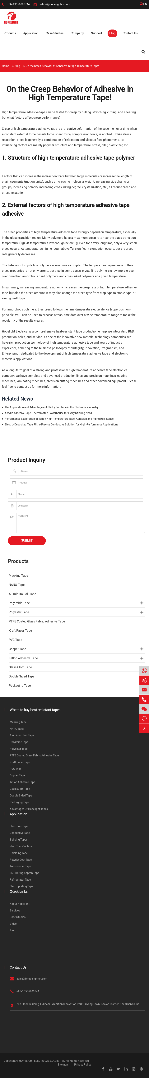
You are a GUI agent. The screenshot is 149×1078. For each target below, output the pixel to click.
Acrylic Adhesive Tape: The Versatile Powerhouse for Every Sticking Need (48, 413)
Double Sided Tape (21, 676)
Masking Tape (18, 575)
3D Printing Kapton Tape (24, 872)
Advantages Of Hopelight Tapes (29, 808)
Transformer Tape (20, 866)
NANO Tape (17, 585)
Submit (27, 540)
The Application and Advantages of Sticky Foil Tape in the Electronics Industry (51, 407)
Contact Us (130, 33)
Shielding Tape (19, 853)
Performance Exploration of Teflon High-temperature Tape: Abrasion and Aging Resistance (59, 418)
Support (96, 33)
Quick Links (19, 891)
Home (5, 65)
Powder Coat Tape (21, 859)
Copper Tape (17, 649)
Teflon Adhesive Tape (23, 658)
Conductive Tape (20, 832)
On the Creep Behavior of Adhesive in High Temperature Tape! (62, 65)
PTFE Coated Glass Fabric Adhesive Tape (37, 621)
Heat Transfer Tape (21, 846)
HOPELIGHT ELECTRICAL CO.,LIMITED (42, 1060)
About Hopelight (20, 903)
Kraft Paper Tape (20, 630)
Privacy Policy (82, 1064)
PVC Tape (15, 640)
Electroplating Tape (21, 886)
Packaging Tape (20, 685)
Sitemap (63, 1064)
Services (15, 910)
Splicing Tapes (18, 839)
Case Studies (54, 33)
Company (77, 33)
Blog (112, 33)
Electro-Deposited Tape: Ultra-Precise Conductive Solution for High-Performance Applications (61, 424)
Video (13, 923)
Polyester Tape (19, 612)
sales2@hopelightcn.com (54, 4)
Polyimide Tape (19, 603)
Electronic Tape (19, 826)
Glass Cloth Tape (20, 667)
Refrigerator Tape (20, 879)
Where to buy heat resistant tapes (35, 710)
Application (31, 33)
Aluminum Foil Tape (22, 594)
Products (10, 33)
